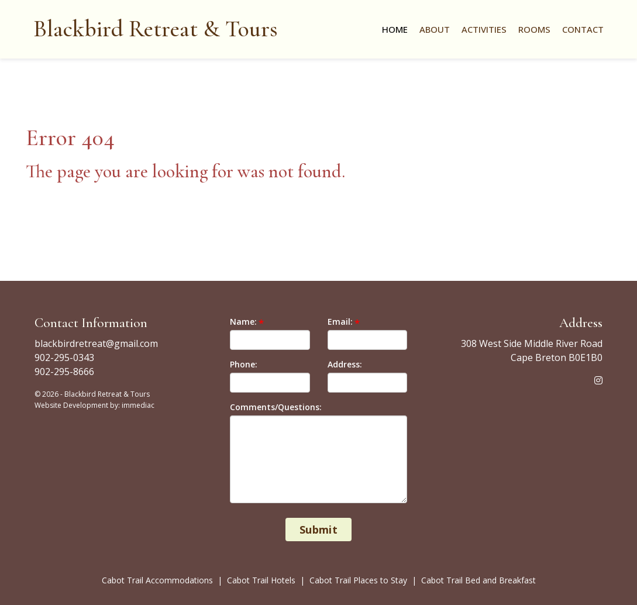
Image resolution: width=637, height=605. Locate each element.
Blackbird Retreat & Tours (155, 28)
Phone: (243, 364)
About (434, 29)
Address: (345, 364)
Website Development (71, 405)
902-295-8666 (64, 371)
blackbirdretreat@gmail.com (96, 343)
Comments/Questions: (276, 406)
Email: (340, 321)
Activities (484, 29)
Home (395, 29)
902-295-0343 (64, 357)
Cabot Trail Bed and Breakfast (478, 580)
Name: (243, 321)
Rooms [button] (534, 29)
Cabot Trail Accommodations (158, 580)
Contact (583, 29)
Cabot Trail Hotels (261, 580)
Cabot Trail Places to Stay (359, 580)
